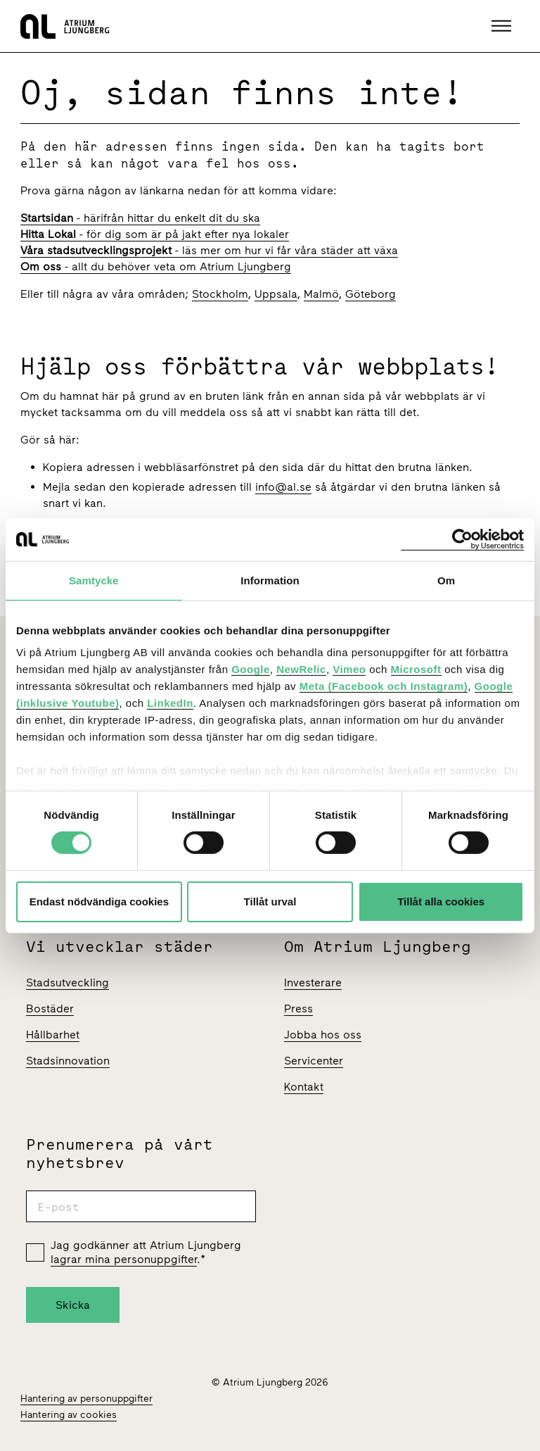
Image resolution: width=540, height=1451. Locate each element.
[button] (503, 26)
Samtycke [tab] (94, 580)
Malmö (321, 294)
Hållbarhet (52, 1034)
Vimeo (349, 669)
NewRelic (301, 669)
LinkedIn (170, 703)
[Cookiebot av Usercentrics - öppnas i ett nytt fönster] (462, 539)
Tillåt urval (270, 901)
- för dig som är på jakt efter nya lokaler (154, 234)
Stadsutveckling (67, 982)
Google (250, 669)
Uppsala (276, 294)
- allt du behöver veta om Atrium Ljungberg (155, 266)
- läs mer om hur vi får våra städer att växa (209, 250)
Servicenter (313, 1060)
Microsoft (416, 669)
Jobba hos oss (322, 1034)
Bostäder (50, 1008)
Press (298, 1008)
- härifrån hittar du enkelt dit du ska (140, 218)
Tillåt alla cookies (440, 901)
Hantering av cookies (68, 1415)
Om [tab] (446, 580)
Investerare (313, 982)
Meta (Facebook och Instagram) (384, 686)
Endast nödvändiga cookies (99, 901)
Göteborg (370, 294)
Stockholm (220, 294)
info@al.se (283, 487)
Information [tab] (270, 580)
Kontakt (303, 1086)
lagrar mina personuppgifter (124, 1259)
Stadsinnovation (68, 1060)
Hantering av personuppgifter (86, 1399)
